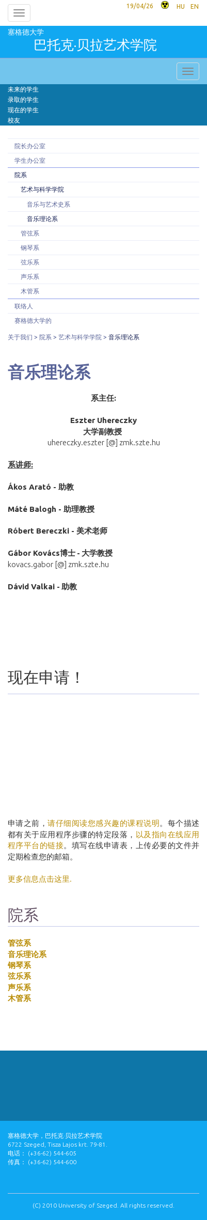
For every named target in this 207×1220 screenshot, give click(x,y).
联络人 (23, 306)
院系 (20, 174)
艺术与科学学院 (42, 189)
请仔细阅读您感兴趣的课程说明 (103, 823)
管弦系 (30, 233)
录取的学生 (23, 99)
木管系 (30, 291)
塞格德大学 (82, 41)
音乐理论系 (42, 218)
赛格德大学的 (33, 320)
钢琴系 (30, 247)
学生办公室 (29, 160)
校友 (14, 120)
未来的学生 (23, 89)
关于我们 (20, 337)
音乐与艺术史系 (48, 204)
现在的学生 (23, 109)
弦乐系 (30, 262)
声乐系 (30, 276)
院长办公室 (29, 146)
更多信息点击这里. (40, 878)
